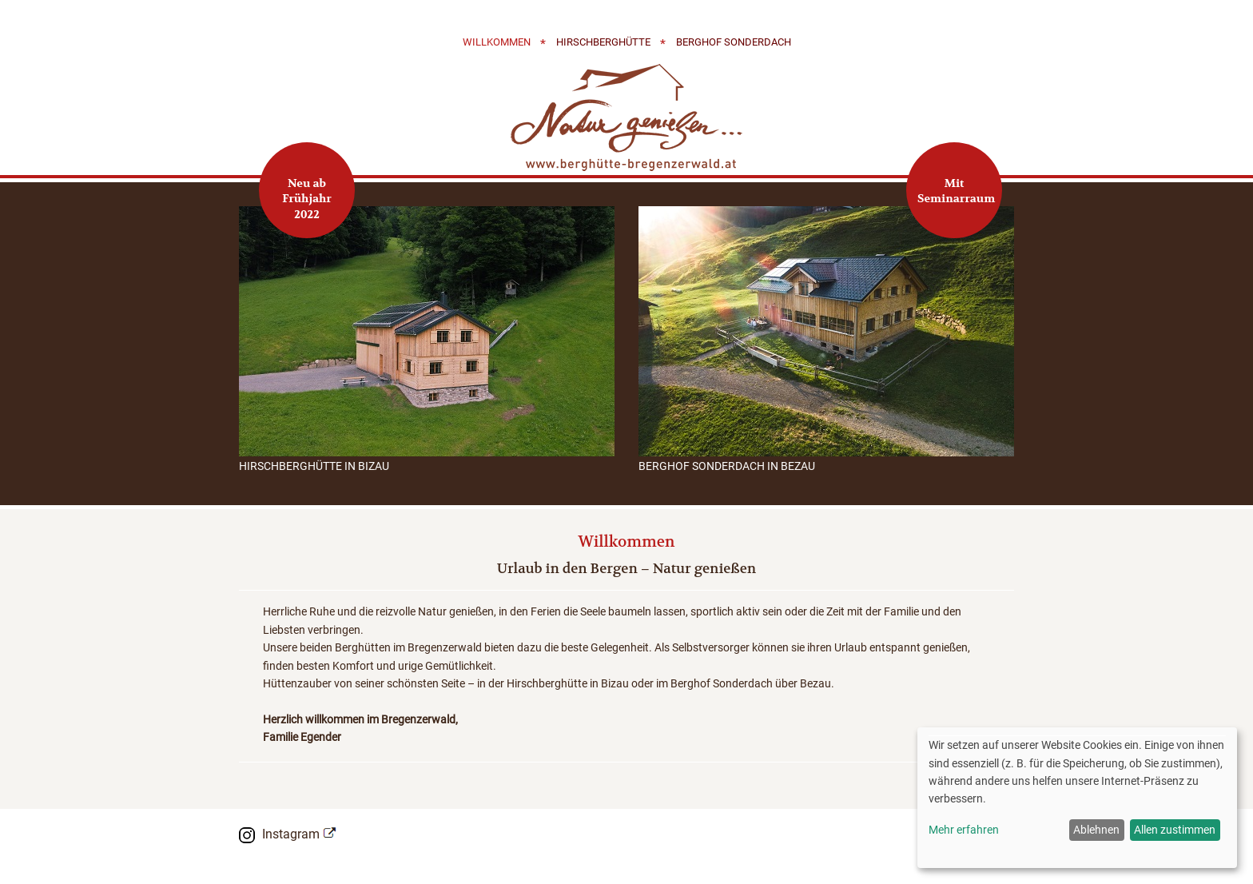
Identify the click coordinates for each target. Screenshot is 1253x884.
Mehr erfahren (964, 829)
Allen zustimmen (1174, 829)
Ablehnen (1096, 829)
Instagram (291, 834)
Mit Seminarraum (956, 191)
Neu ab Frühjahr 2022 (307, 198)
